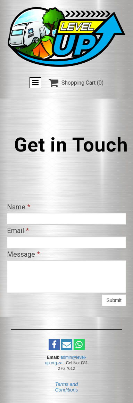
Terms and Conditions (66, 387)
